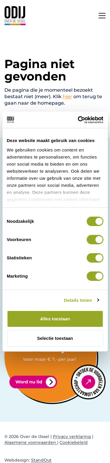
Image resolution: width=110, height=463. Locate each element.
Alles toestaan (55, 318)
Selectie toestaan (55, 338)
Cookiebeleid (74, 442)
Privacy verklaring (72, 436)
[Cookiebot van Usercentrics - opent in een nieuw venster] (78, 120)
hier (67, 96)
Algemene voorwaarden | (31, 442)
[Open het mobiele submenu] (102, 14)
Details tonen (78, 300)
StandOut (41, 460)
